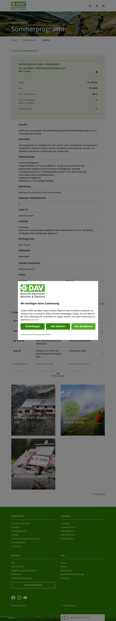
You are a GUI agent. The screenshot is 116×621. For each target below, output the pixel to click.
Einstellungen (32, 326)
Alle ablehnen (58, 326)
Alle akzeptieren (83, 326)
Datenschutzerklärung (30, 334)
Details (35, 320)
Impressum (46, 334)
